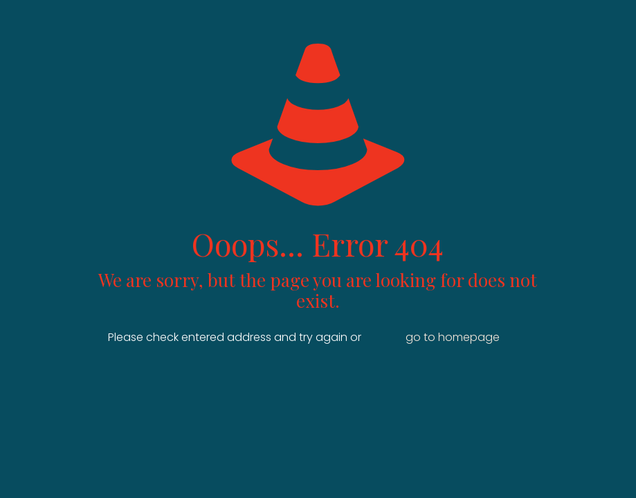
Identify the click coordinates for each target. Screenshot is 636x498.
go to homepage (453, 337)
